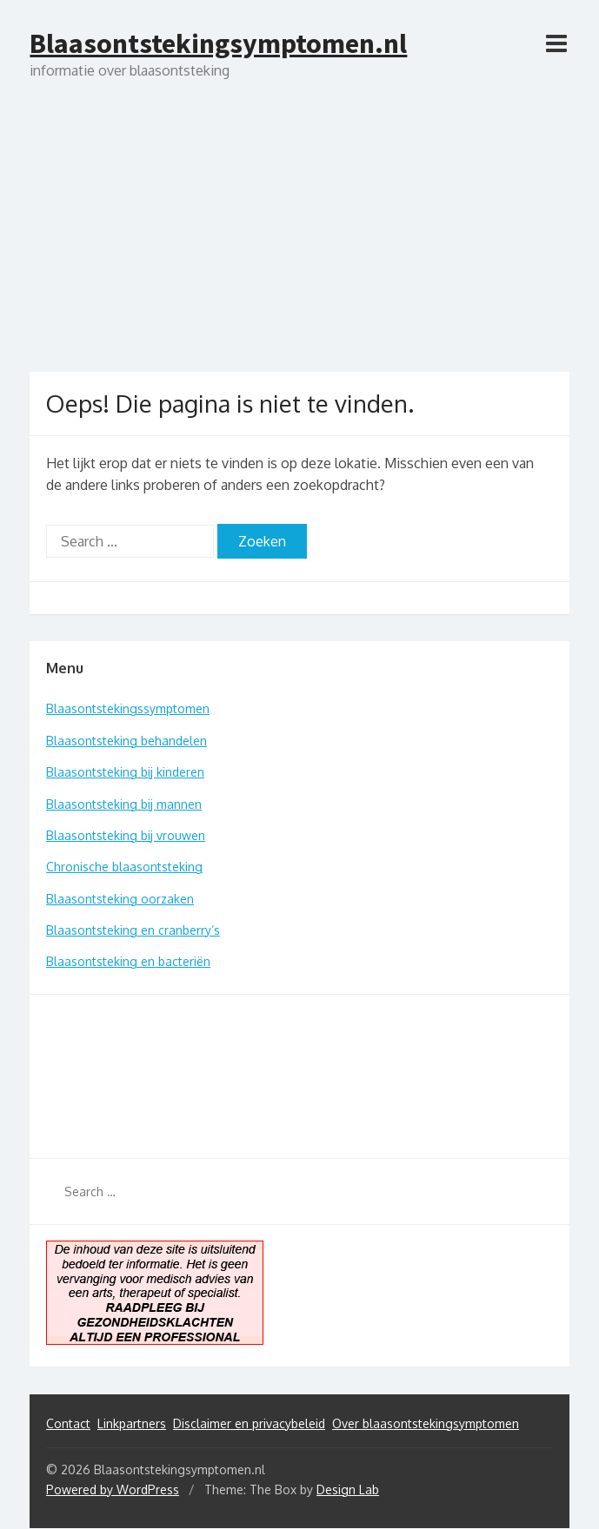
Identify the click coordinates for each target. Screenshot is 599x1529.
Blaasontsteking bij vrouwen (125, 835)
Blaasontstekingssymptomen (128, 708)
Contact (68, 1423)
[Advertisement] (299, 241)
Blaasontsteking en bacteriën (128, 961)
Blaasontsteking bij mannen (124, 804)
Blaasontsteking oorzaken (120, 898)
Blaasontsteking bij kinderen (125, 771)
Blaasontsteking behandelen (126, 740)
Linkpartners (131, 1423)
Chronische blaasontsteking (124, 866)
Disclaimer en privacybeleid (249, 1423)
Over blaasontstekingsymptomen (425, 1423)
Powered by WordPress (112, 1489)
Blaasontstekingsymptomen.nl (218, 43)
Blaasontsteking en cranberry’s (133, 930)
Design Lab (347, 1489)
